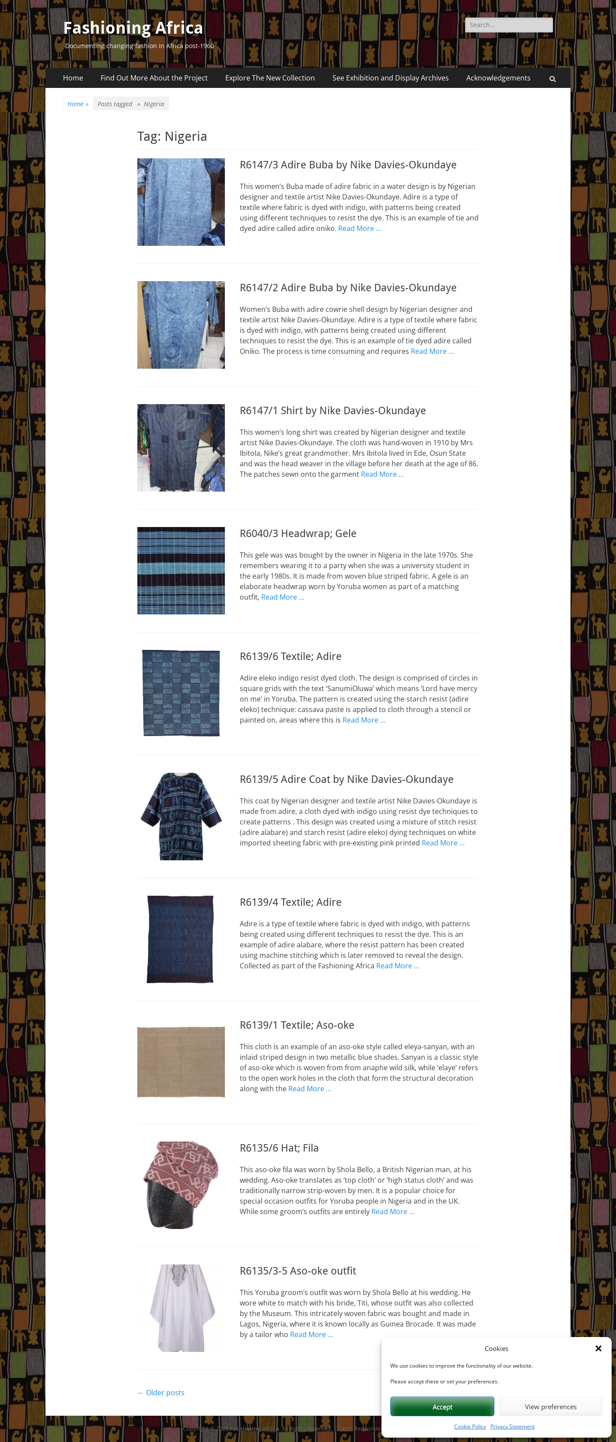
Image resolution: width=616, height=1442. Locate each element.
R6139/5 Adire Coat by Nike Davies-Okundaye (347, 779)
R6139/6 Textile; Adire (291, 656)
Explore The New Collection (270, 78)
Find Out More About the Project (154, 78)
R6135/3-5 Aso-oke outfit (298, 1271)
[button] (598, 1348)
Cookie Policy (470, 1426)
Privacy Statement (512, 1426)
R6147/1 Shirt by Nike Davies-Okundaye (333, 411)
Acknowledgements (498, 78)
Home (73, 78)
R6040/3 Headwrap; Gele (298, 533)
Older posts (161, 1392)
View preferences (551, 1406)
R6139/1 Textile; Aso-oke (297, 1025)
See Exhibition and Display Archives (390, 78)
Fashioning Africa (133, 28)
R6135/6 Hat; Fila (279, 1148)
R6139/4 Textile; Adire (291, 902)
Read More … (359, 228)
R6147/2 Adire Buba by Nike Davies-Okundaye (348, 288)
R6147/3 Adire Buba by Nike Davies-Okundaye (348, 165)
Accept (442, 1406)
